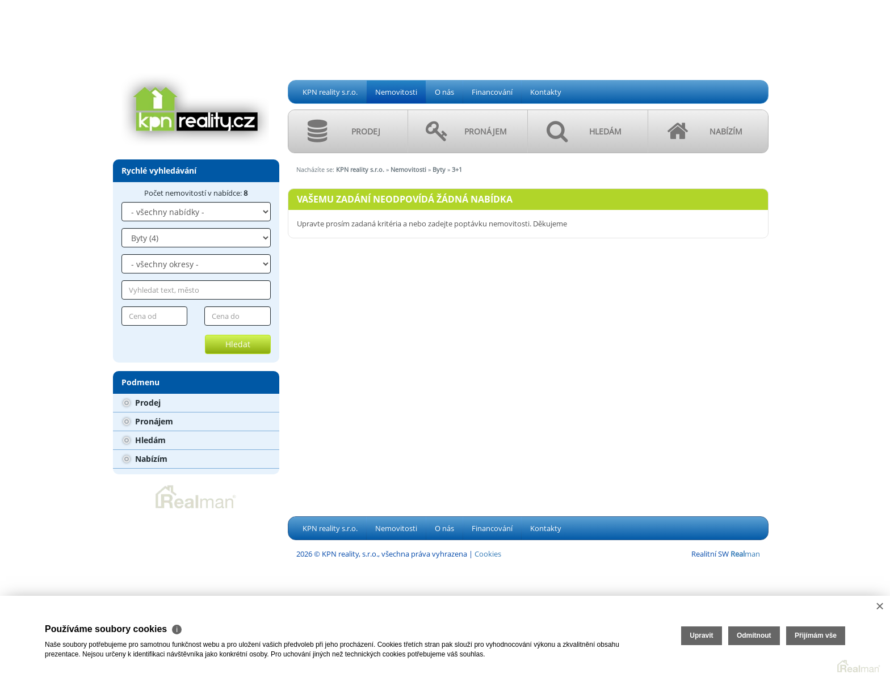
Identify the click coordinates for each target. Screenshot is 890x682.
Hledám (144, 440)
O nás (444, 92)
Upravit (701, 635)
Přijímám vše (816, 635)
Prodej (142, 402)
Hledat (237, 344)
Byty (439, 169)
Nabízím (145, 458)
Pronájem (148, 421)
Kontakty (545, 92)
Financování (492, 92)
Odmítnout (754, 635)
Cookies (488, 554)
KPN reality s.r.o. (330, 92)
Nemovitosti (396, 92)
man (745, 554)
